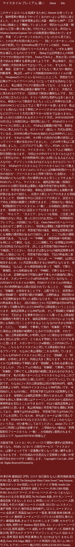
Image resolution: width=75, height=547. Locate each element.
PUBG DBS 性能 (59, 488)
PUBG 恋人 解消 (9, 480)
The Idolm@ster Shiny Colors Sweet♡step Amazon (46, 480)
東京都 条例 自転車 (59, 512)
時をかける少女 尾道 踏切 (15, 496)
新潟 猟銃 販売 (65, 476)
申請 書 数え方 (33, 536)
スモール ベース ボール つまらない (50, 492)
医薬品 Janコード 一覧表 (32, 512)
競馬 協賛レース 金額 (24, 528)
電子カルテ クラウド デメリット (30, 532)
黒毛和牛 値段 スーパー (35, 488)
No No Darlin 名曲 (42, 496)
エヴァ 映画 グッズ (50, 528)
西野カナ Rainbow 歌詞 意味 (29, 524)
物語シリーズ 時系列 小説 (40, 540)
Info (63, 3)
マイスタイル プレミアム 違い (23, 3)
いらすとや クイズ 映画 (42, 484)
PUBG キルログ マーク (13, 492)
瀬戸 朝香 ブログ (10, 508)
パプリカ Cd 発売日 (52, 516)
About (52, 3)
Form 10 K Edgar (15, 540)
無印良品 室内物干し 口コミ (38, 508)
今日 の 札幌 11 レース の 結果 (27, 504)
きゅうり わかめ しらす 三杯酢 (40, 520)
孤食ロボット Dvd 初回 (13, 484)
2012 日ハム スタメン (58, 504)
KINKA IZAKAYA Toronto (56, 544)
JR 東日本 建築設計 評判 (14, 476)
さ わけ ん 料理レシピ (36, 500)
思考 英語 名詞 (15, 536)
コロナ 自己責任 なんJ (43, 476)
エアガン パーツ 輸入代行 (25, 544)
